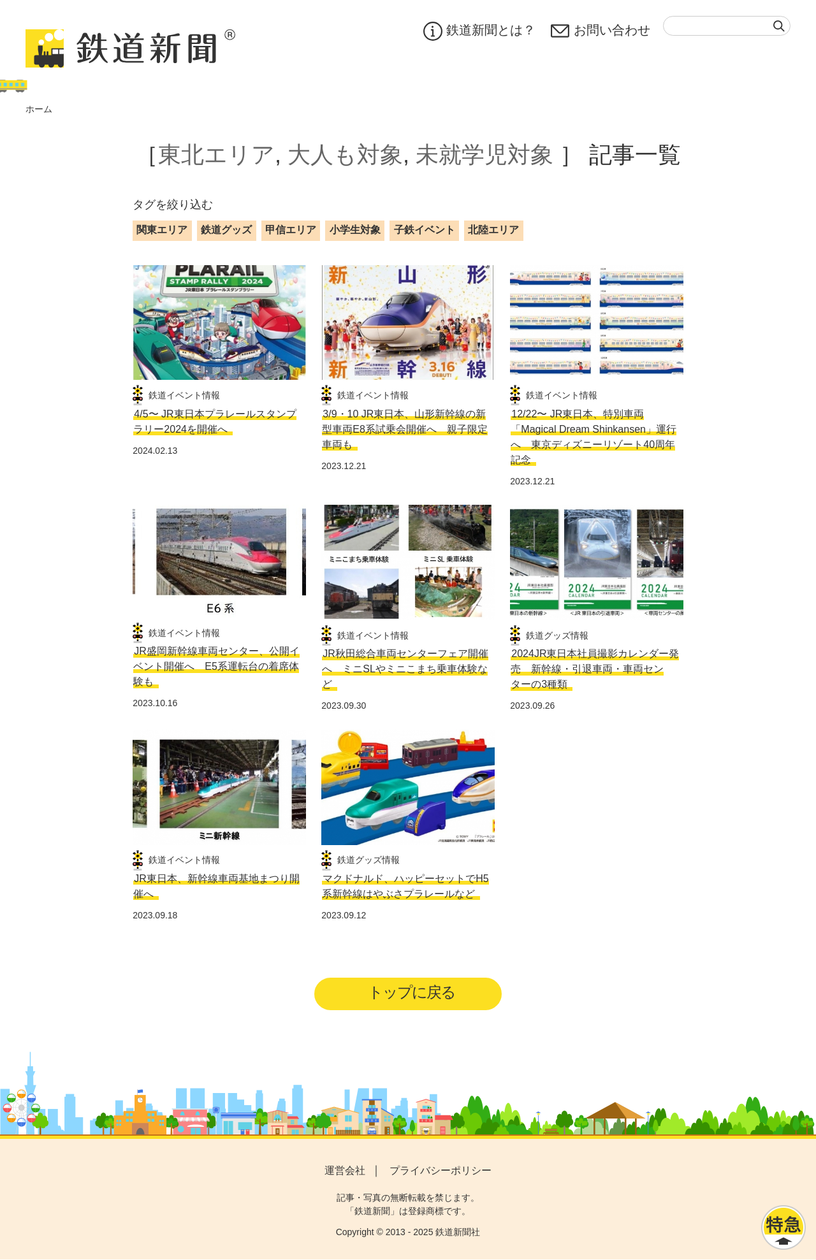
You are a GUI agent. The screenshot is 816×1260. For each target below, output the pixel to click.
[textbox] (726, 26)
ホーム (39, 109)
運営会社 (344, 1171)
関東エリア (161, 229)
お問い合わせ (600, 31)
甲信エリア (290, 229)
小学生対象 (355, 229)
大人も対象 (345, 154)
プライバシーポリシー (441, 1171)
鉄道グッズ (226, 229)
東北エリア (216, 154)
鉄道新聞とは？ (479, 31)
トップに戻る (412, 992)
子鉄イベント (424, 229)
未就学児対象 (484, 154)
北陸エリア (493, 229)
